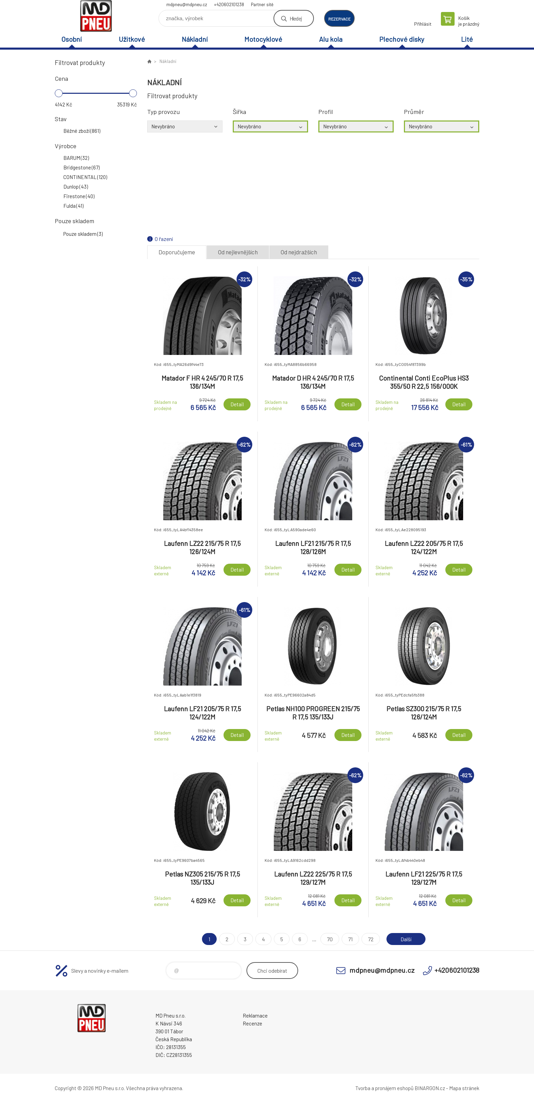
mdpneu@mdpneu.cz (186, 4)
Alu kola (330, 39)
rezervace (339, 18)
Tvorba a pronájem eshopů (384, 1088)
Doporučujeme (176, 251)
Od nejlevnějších (238, 251)
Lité (467, 39)
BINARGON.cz (430, 1088)
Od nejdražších (299, 251)
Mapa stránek (464, 1088)
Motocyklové (263, 39)
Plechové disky (401, 39)
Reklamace (255, 1015)
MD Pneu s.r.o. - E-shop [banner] (96, 16)
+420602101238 (229, 4)
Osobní (71, 39)
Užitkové (132, 39)
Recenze (252, 1023)
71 (350, 939)
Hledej (296, 18)
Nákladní (195, 39)
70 (330, 939)
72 (370, 939)
